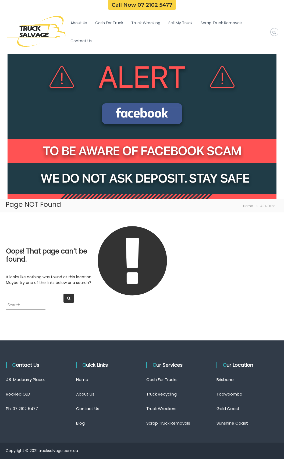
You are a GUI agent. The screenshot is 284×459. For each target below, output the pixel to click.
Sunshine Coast (232, 423)
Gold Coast (228, 408)
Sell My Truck (180, 23)
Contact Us (81, 41)
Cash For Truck (109, 23)
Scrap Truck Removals (221, 23)
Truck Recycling (161, 394)
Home (82, 379)
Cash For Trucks (162, 379)
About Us (78, 23)
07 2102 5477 (25, 408)
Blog (80, 423)
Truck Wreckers (161, 408)
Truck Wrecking (145, 23)
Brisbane (225, 379)
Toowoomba (229, 394)
